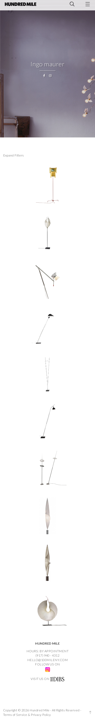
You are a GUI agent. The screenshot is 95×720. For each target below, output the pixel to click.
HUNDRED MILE (47, 643)
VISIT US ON (40, 679)
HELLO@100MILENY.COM (47, 660)
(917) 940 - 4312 (48, 655)
